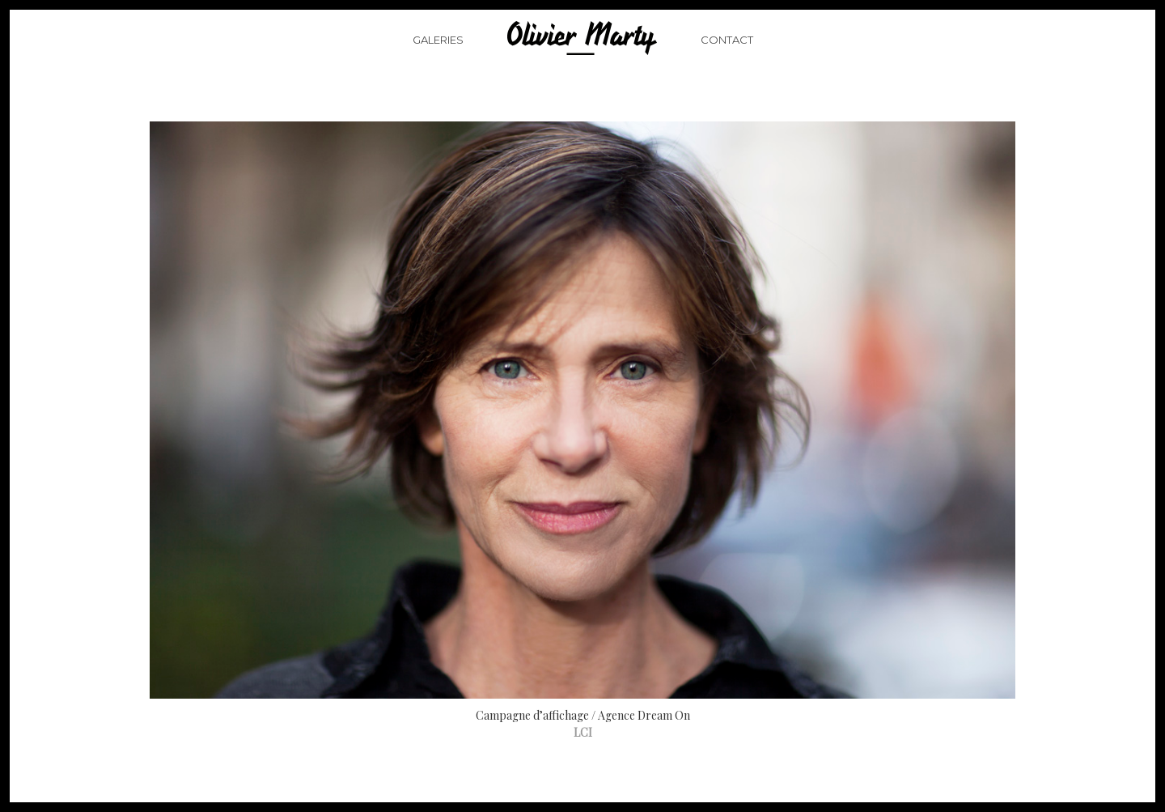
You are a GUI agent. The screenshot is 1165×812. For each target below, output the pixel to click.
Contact (727, 59)
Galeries (438, 59)
